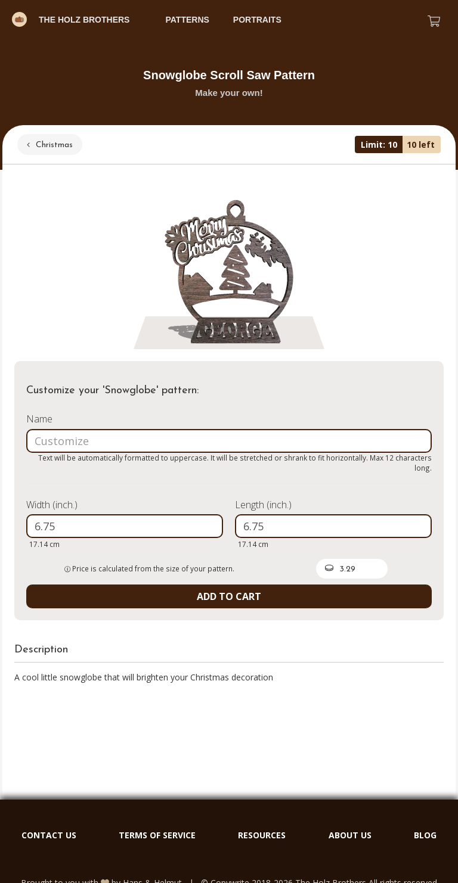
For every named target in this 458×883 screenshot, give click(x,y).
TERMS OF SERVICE (157, 835)
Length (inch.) (263, 504)
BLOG (425, 835)
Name (39, 418)
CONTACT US (48, 835)
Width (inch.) (52, 504)
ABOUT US (350, 835)
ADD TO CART (229, 596)
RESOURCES (262, 835)
